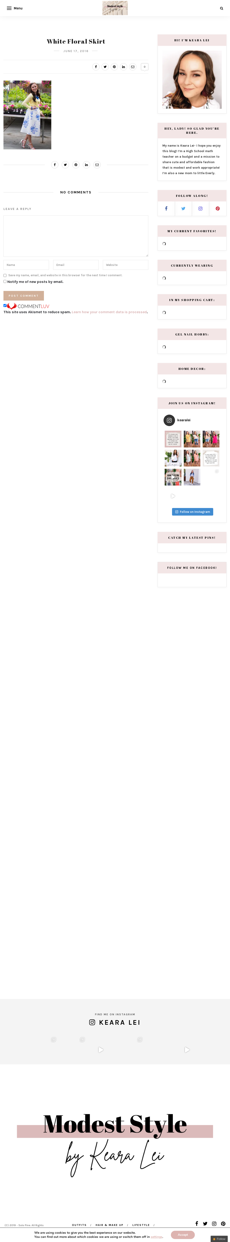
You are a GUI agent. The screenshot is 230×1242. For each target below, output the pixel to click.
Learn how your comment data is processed (109, 312)
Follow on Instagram (192, 610)
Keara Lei (120, 991)
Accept (183, 1235)
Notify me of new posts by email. (35, 281)
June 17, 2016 (76, 51)
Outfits (79, 1225)
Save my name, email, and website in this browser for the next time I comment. (65, 275)
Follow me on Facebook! (192, 666)
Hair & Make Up (110, 1225)
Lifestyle (141, 1225)
